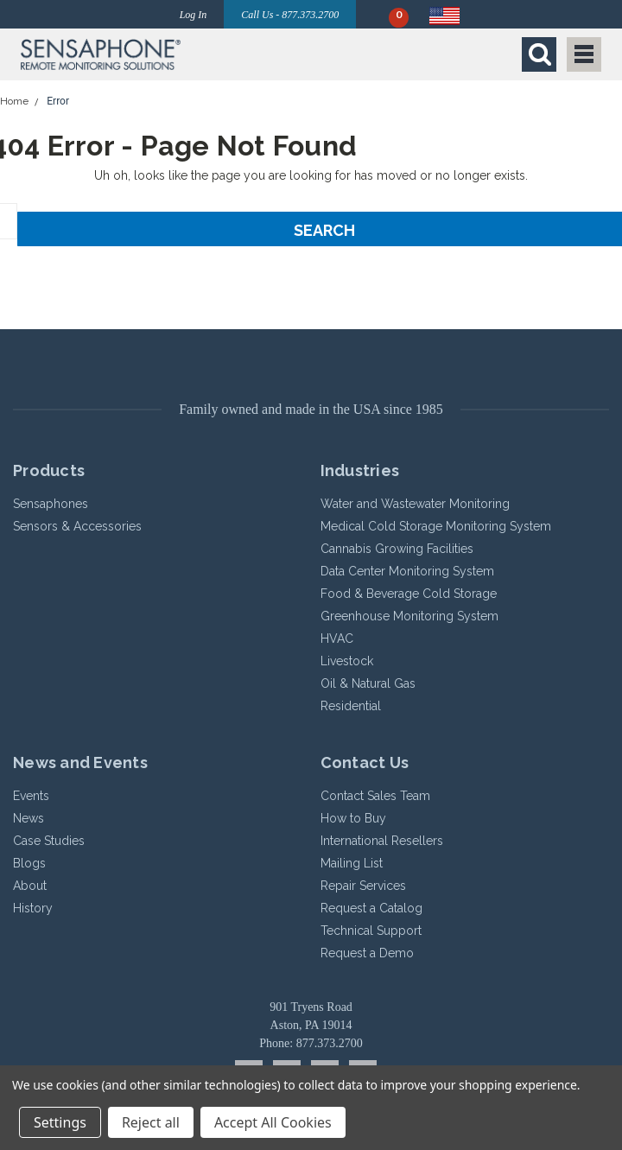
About (30, 886)
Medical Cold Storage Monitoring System (436, 526)
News (28, 818)
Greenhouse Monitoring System (409, 616)
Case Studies (49, 841)
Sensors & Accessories (77, 526)
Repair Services (363, 886)
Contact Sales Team (375, 796)
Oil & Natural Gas (368, 683)
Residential (351, 706)
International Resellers (382, 841)
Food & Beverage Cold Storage (409, 593)
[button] (161, 54)
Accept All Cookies (273, 1122)
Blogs (29, 863)
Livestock (347, 661)
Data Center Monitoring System (407, 571)
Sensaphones (50, 504)
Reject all (151, 1122)
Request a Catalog (371, 908)
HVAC (337, 638)
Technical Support (371, 930)
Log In (193, 15)
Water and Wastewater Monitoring (415, 504)
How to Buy (353, 818)
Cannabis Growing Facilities (397, 549)
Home (14, 101)
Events (31, 796)
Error (58, 101)
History (33, 908)
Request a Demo (367, 953)
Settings (60, 1122)
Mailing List (352, 863)
